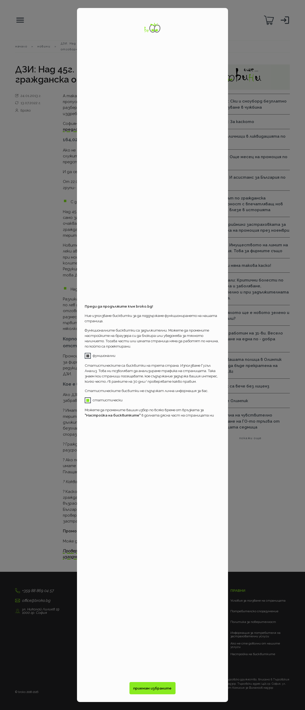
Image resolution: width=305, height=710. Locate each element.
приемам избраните (152, 688)
